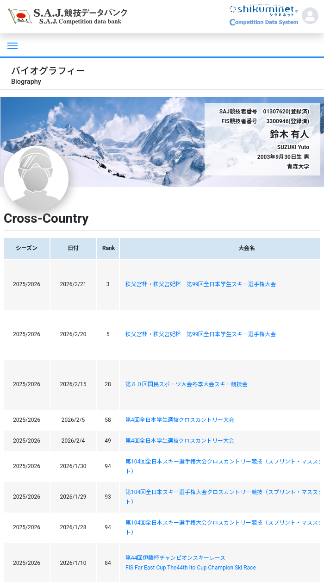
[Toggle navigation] (11, 45)
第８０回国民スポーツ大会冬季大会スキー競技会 (186, 384)
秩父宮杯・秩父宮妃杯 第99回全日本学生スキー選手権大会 (200, 284)
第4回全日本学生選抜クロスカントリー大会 (179, 420)
